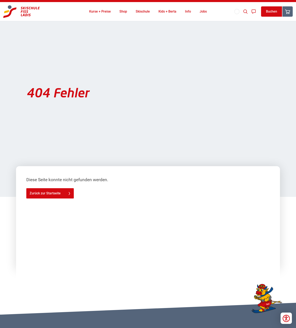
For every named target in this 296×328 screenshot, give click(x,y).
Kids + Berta (167, 11)
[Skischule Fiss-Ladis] (21, 11)
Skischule (143, 11)
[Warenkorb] (287, 11)
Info (188, 11)
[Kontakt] (254, 11)
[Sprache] (236, 11)
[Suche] (245, 11)
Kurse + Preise (100, 11)
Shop (123, 11)
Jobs (203, 11)
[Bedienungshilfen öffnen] (286, 318)
